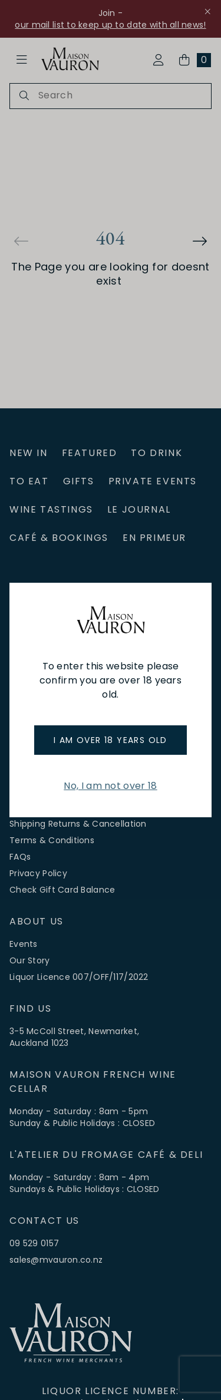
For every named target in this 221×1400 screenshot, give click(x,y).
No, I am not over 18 (110, 786)
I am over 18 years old (110, 740)
